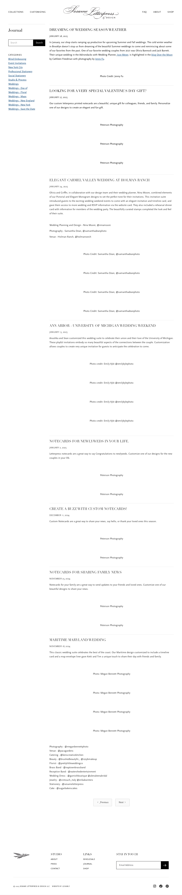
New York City (15, 67)
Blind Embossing (17, 59)
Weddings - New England (21, 101)
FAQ (144, 12)
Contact (55, 869)
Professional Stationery (20, 71)
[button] (19, 12)
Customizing (38, 12)
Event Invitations (17, 63)
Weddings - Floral (17, 92)
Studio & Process (17, 80)
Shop (171, 12)
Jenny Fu (99, 59)
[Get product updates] (138, 865)
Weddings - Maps (17, 96)
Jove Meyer (122, 55)
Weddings (13, 84)
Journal (87, 864)
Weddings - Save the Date (21, 109)
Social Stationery (17, 76)
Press (54, 864)
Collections (15, 12)
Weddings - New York (19, 105)
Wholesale (89, 859)
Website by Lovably (61, 886)
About (157, 12)
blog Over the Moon (162, 55)
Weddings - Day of (17, 88)
